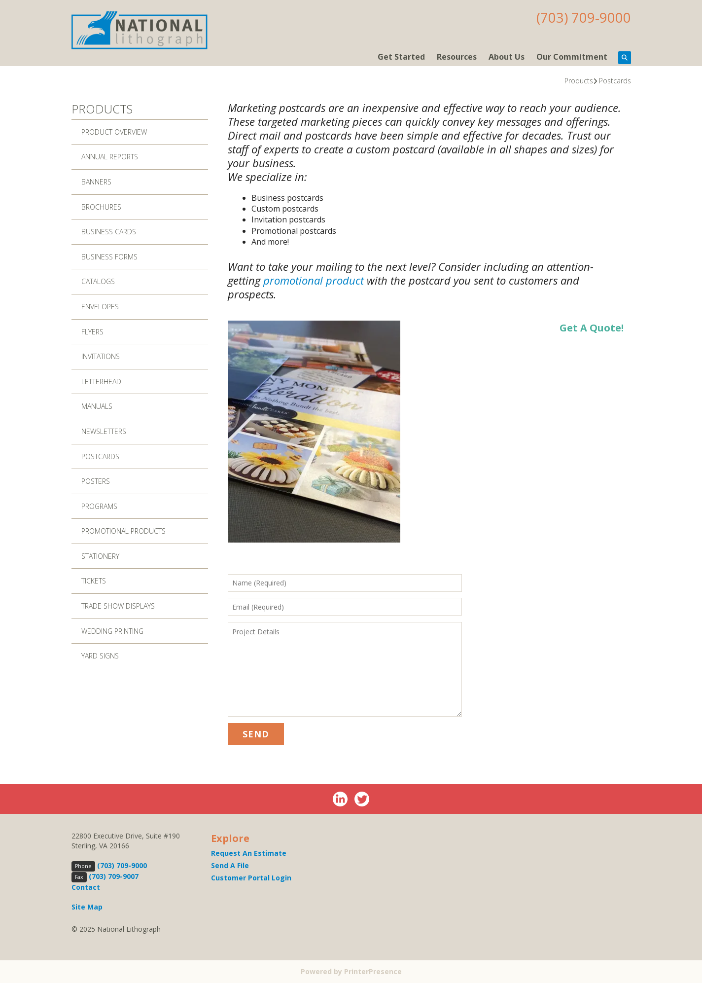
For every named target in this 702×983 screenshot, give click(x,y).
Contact (85, 887)
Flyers (92, 331)
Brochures (101, 207)
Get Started (401, 56)
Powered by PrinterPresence (351, 971)
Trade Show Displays (118, 606)
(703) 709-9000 (583, 17)
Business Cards (108, 231)
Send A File (230, 865)
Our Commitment (571, 56)
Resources (457, 56)
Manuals (96, 406)
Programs (99, 506)
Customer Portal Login (251, 877)
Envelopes (100, 306)
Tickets (93, 580)
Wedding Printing (112, 631)
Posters (95, 481)
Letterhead (101, 381)
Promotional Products (123, 531)
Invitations (100, 356)
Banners (96, 181)
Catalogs (98, 281)
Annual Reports (109, 156)
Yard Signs (100, 655)
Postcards (615, 80)
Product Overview (114, 132)
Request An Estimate (248, 853)
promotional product (313, 280)
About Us (507, 56)
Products (578, 80)
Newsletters (103, 431)
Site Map (87, 906)
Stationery (100, 556)
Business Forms (109, 256)
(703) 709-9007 (114, 876)
